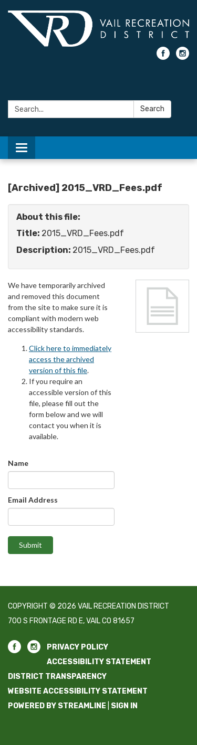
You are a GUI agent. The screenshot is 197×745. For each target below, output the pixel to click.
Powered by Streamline (57, 705)
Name (18, 463)
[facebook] (163, 57)
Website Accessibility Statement (78, 691)
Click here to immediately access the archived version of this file (70, 359)
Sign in (124, 705)
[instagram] (182, 57)
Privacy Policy (77, 647)
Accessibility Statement (99, 661)
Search (152, 108)
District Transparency (57, 676)
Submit (30, 544)
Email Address (33, 499)
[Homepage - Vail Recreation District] (98, 28)
